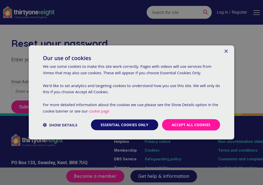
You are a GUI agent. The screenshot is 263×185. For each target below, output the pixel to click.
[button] (60, 125)
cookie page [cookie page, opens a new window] (99, 110)
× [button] (226, 51)
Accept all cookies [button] (190, 124)
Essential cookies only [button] (123, 124)
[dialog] (131, 92)
